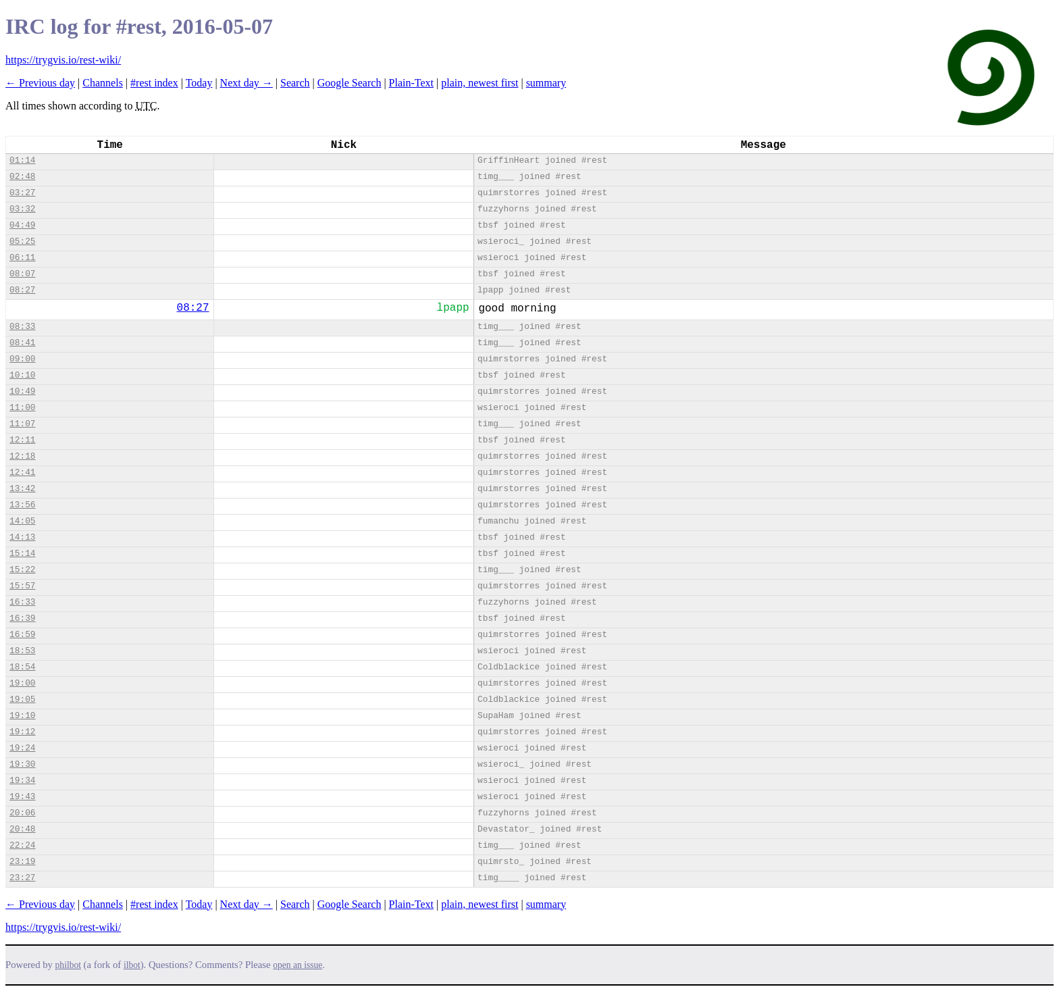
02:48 (22, 177)
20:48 (22, 829)
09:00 (22, 359)
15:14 (22, 554)
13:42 (22, 489)
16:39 (22, 618)
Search (295, 82)
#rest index (154, 82)
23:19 (22, 862)
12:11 (22, 440)
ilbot (132, 965)
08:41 (22, 343)
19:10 (22, 716)
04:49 (22, 225)
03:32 (22, 209)
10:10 (22, 375)
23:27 (22, 878)
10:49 (22, 391)
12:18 (22, 456)
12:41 (22, 472)
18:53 (22, 651)
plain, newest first (479, 82)
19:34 (22, 781)
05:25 (22, 241)
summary (546, 82)
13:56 (22, 505)
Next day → (246, 82)
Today (199, 82)
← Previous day (40, 82)
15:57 (22, 586)
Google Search (349, 82)
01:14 (22, 160)
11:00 (22, 408)
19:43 (22, 797)
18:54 (22, 667)
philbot (68, 965)
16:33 (22, 602)
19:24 (22, 748)
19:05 (22, 699)
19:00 (22, 683)
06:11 (22, 258)
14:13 (22, 537)
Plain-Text (411, 82)
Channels (102, 82)
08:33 (22, 327)
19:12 (22, 732)
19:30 (22, 764)
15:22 (22, 570)
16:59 (22, 635)
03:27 (22, 193)
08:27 (22, 290)
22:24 (22, 845)
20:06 (22, 813)
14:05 (22, 521)
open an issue (297, 965)
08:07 (22, 274)
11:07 (22, 424)
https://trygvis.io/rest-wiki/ (63, 60)
